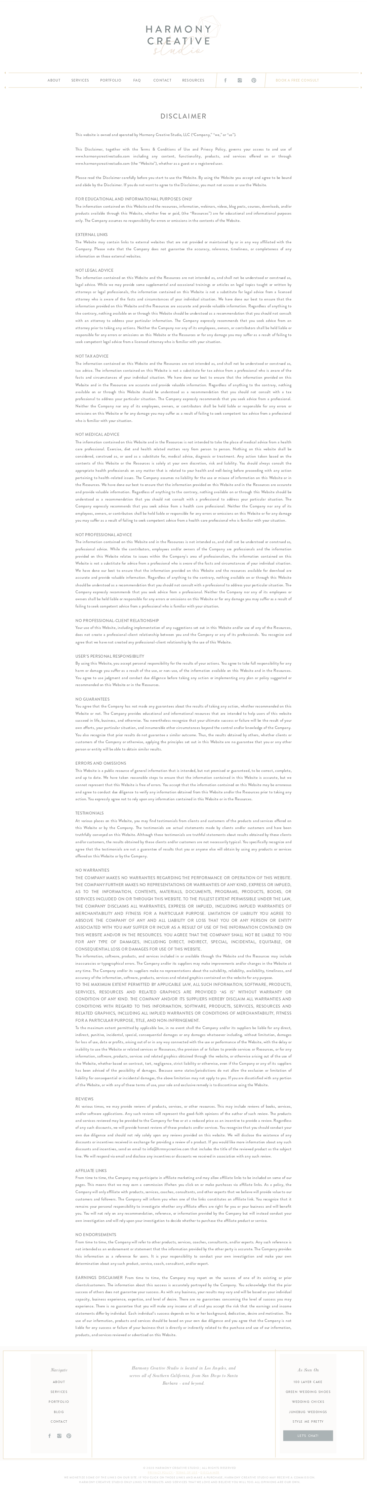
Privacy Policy (161, 1472)
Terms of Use (187, 1472)
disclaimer (209, 1472)
